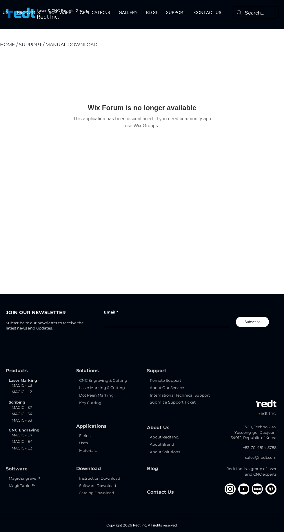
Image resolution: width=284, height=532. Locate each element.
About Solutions (165, 451)
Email (109, 312)
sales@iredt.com (260, 457)
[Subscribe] (252, 322)
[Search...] (255, 13)
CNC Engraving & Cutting (103, 380)
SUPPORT (30, 44)
